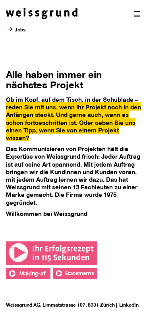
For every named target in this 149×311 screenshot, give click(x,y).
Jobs (20, 29)
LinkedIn (129, 305)
